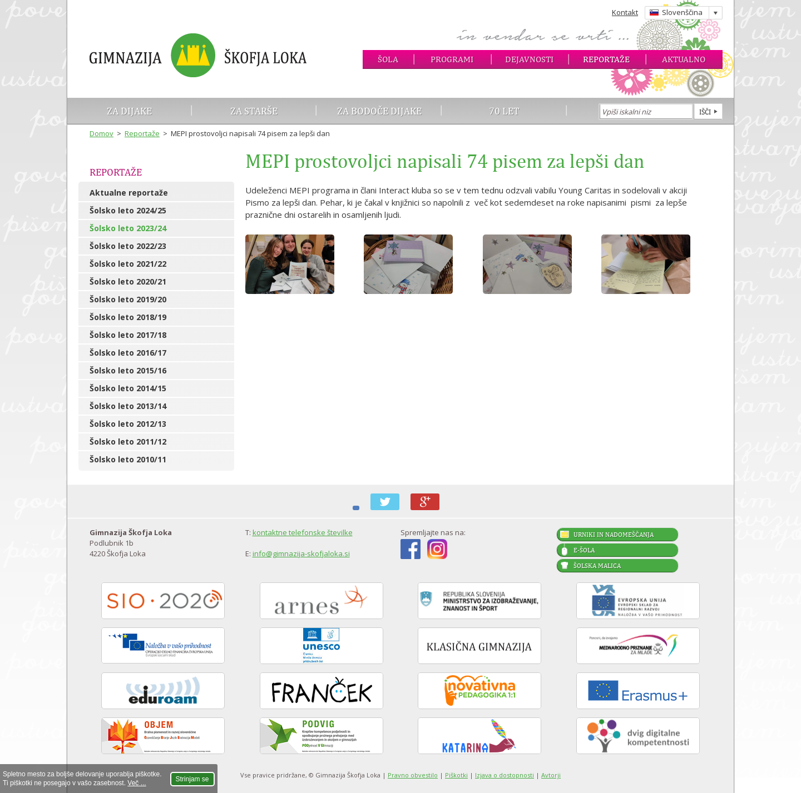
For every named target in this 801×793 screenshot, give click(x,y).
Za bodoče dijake (379, 111)
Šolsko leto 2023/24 (128, 228)
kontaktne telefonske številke (303, 532)
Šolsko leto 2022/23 (128, 246)
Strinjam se (192, 779)
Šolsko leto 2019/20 (128, 299)
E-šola (584, 550)
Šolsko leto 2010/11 (128, 459)
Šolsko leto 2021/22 (128, 263)
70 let (504, 111)
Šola (388, 59)
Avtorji (551, 775)
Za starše (254, 111)
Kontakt (625, 12)
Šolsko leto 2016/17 (128, 352)
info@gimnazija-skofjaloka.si (301, 553)
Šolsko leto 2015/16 (128, 370)
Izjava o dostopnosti (504, 775)
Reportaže (606, 59)
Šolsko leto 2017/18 (128, 335)
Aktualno (683, 59)
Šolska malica (597, 566)
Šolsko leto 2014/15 (128, 388)
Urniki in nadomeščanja (613, 534)
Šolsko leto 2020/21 (128, 281)
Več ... (136, 783)
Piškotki (456, 775)
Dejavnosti (529, 59)
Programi (452, 59)
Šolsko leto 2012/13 (128, 423)
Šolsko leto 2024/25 (128, 210)
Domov (101, 133)
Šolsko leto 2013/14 (128, 406)
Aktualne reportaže (129, 192)
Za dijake (129, 111)
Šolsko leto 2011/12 (128, 441)
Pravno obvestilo (413, 775)
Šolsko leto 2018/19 (128, 317)
